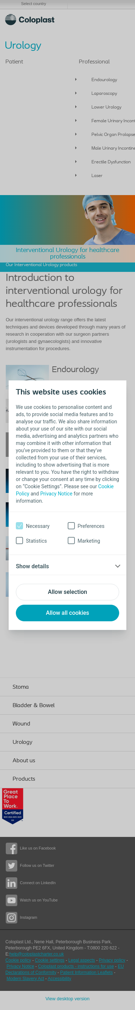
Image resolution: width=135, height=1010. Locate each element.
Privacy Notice (56, 494)
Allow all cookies (67, 612)
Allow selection (67, 591)
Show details (32, 566)
